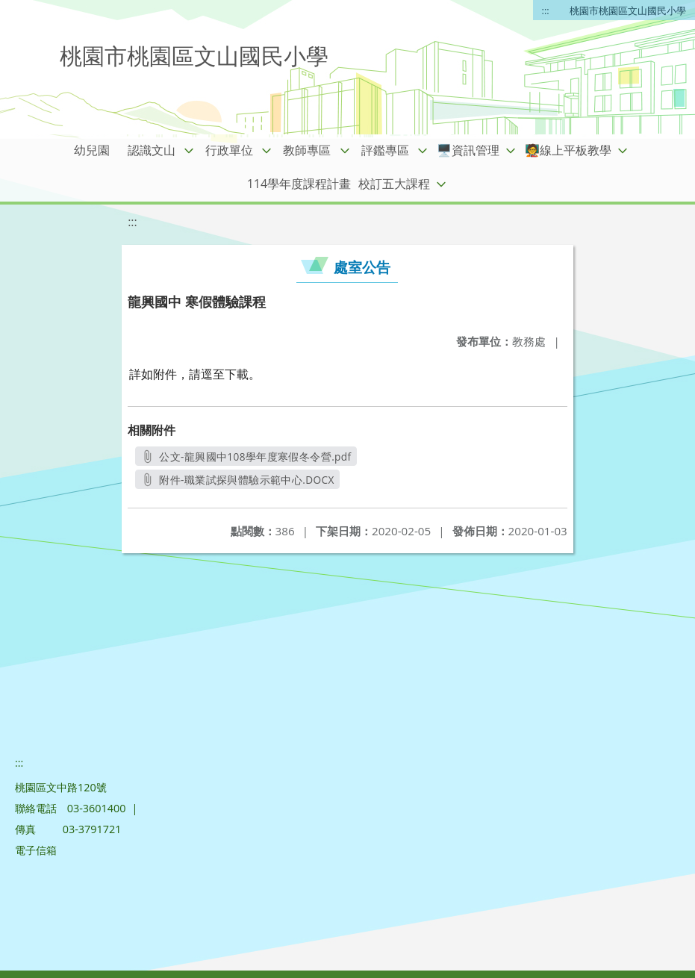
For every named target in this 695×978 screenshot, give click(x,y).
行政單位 (229, 150)
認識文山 (151, 150)
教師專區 (307, 150)
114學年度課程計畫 (299, 183)
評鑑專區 (385, 150)
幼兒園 (92, 150)
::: (545, 10)
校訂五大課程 (394, 183)
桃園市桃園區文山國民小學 (628, 10)
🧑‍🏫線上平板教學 (568, 150)
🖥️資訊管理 (468, 150)
